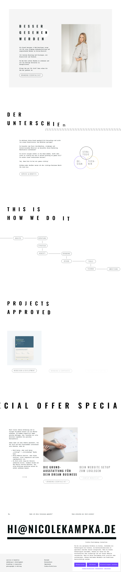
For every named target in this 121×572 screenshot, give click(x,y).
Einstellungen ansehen (108, 564)
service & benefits (12, 560)
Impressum (107, 568)
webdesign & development (14, 562)
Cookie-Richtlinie (88, 568)
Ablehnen (92, 564)
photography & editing (14, 566)
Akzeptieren (80, 564)
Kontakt (46, 560)
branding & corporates (14, 564)
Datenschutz (99, 568)
